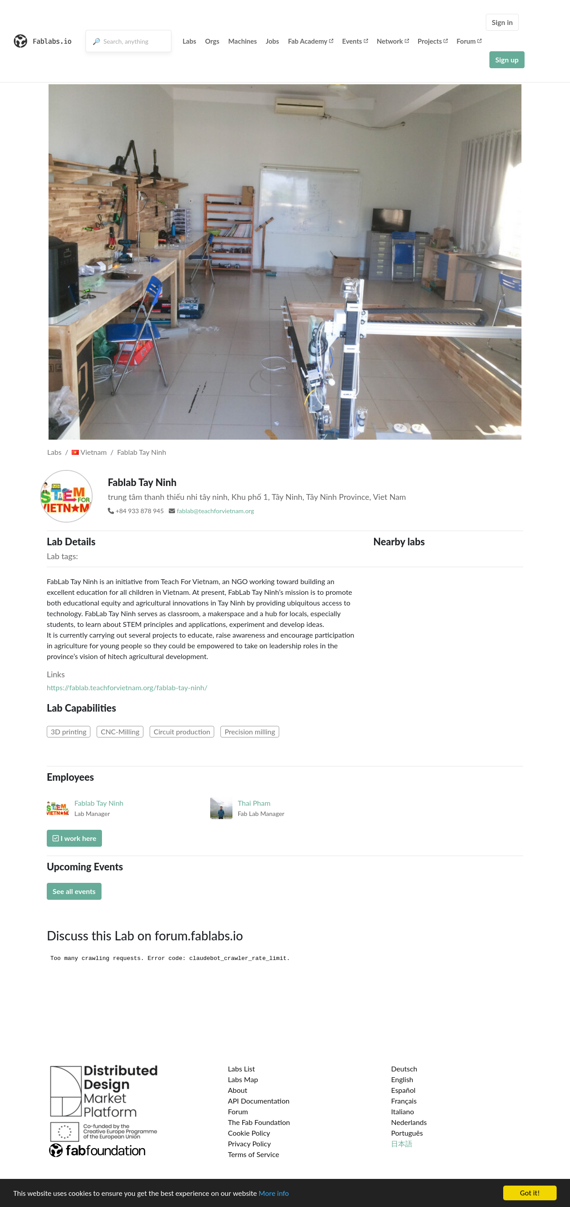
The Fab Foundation (259, 1122)
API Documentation (259, 1100)
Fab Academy (311, 41)
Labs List (241, 1068)
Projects (433, 41)
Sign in (502, 22)
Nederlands (409, 1122)
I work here (74, 838)
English (402, 1079)
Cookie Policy (249, 1133)
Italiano (402, 1111)
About (238, 1090)
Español (403, 1090)
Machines (242, 41)
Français (403, 1100)
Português (407, 1133)
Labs (189, 41)
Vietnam (89, 452)
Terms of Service (253, 1154)
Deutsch (404, 1068)
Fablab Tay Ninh (141, 452)
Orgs (212, 41)
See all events (74, 891)
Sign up (506, 59)
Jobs (272, 41)
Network (393, 41)
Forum (468, 41)
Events (355, 41)
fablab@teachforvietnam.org (215, 511)
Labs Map (243, 1079)
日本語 (401, 1143)
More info (274, 1193)
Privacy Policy (249, 1143)
